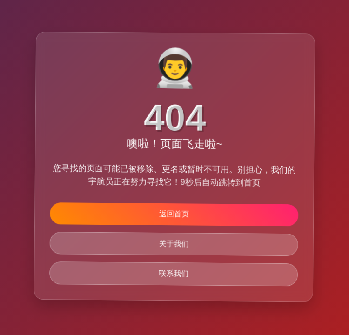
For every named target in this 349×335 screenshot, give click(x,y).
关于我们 (174, 244)
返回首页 (174, 214)
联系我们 (174, 274)
